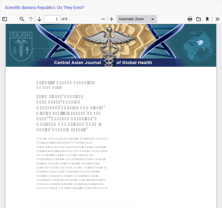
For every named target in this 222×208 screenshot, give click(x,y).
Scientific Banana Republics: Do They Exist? (44, 7)
